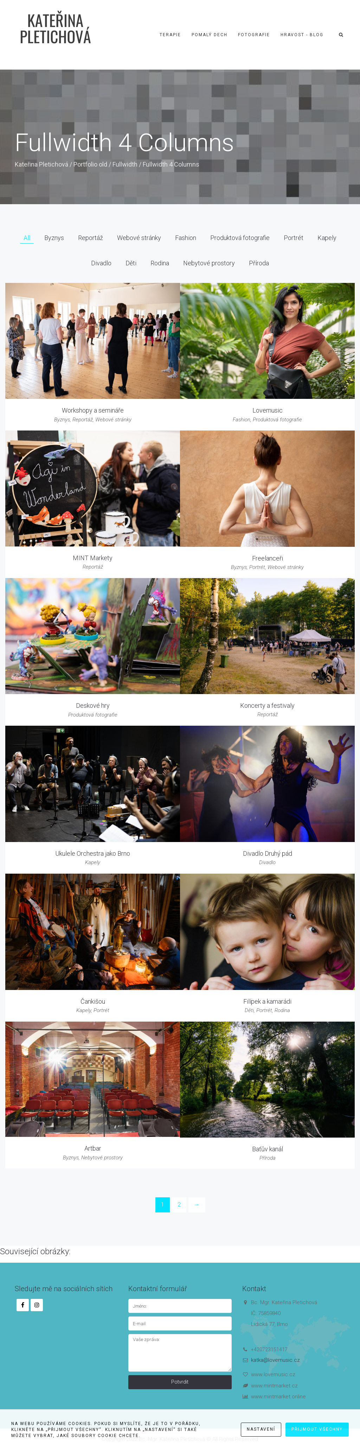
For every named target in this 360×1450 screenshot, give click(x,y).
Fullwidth (124, 164)
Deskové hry (93, 705)
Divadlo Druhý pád (267, 853)
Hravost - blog (302, 34)
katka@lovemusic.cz (275, 1360)
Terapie (170, 34)
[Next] (196, 1204)
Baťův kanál (267, 1149)
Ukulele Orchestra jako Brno (92, 853)
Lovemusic (267, 410)
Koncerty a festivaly (267, 705)
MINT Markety (92, 558)
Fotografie (254, 34)
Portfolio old (90, 164)
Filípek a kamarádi (267, 1001)
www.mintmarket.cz (274, 1386)
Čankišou (93, 1001)
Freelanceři (267, 558)
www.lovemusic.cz (273, 1374)
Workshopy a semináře (93, 410)
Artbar (92, 1148)
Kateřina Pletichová (41, 164)
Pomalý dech (209, 34)
